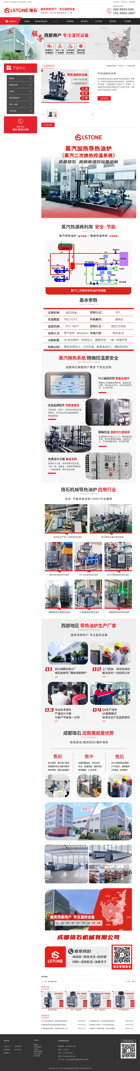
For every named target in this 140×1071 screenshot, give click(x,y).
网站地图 (132, 2)
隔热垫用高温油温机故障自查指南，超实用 (56, 1025)
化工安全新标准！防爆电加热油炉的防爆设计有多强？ (56, 1021)
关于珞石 (116, 2)
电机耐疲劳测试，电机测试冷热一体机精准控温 (56, 1028)
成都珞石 (12, 21)
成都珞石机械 (111, 66)
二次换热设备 (130, 66)
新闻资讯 (84, 21)
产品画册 (127, 21)
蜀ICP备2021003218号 (84, 1068)
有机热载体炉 (14, 98)
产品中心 (55, 21)
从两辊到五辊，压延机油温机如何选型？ (103, 1021)
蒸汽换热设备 (52, 981)
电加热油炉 (13, 85)
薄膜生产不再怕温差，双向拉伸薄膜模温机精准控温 (103, 1028)
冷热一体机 (13, 104)
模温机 (27, 21)
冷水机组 (12, 111)
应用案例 (70, 21)
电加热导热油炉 (41, 21)
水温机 (11, 91)
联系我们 (124, 2)
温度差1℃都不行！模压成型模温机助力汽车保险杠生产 (103, 1025)
